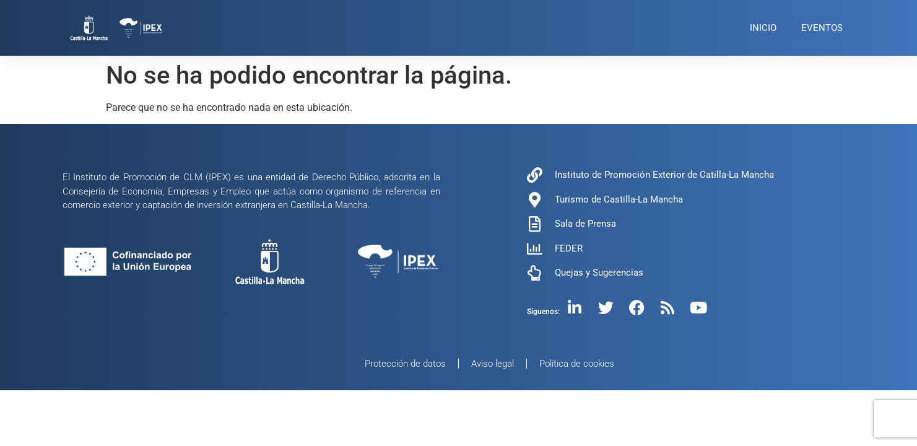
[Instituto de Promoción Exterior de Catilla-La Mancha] (534, 175)
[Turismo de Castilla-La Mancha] (534, 200)
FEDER (569, 248)
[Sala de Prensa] (534, 224)
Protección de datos (405, 363)
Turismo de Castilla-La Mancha (619, 199)
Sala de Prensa (585, 223)
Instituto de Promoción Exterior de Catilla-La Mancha (664, 174)
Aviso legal (492, 363)
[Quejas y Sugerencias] (534, 273)
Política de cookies (576, 363)
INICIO (763, 27)
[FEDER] (534, 248)
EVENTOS (822, 27)
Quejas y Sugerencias (599, 272)
